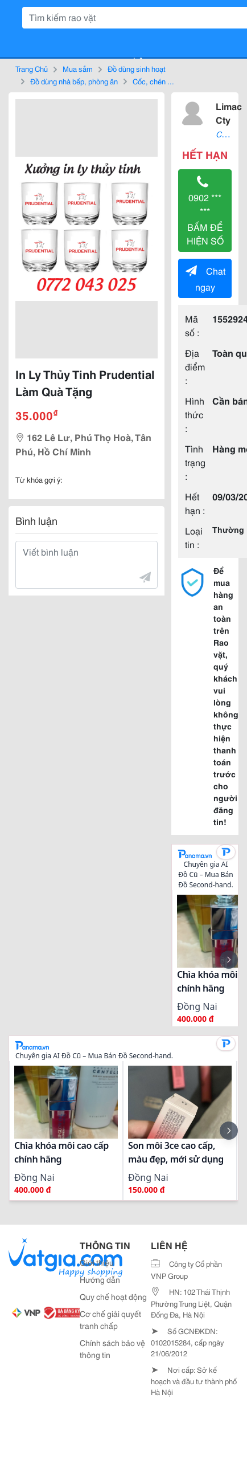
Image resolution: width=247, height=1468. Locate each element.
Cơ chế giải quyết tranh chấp (110, 1319)
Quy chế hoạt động (113, 1296)
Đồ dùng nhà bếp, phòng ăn (74, 81)
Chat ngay (205, 278)
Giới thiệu (97, 1262)
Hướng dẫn (100, 1279)
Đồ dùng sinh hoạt (137, 68)
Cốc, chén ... (153, 81)
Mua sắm (78, 68)
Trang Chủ (31, 68)
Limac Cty (229, 112)
